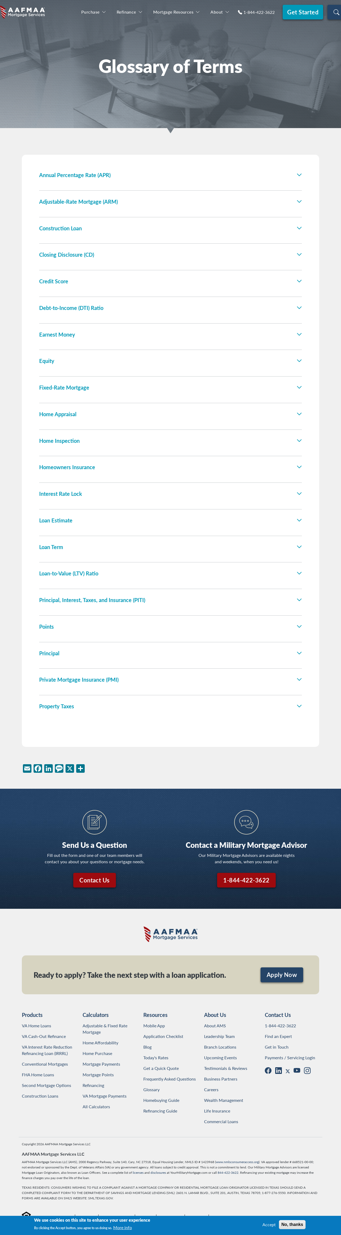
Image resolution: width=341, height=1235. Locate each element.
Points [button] (46, 626)
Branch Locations (220, 1047)
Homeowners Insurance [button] (67, 467)
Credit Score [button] (53, 281)
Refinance (126, 12)
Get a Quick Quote (161, 1068)
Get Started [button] (302, 12)
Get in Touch (277, 1047)
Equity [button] (46, 361)
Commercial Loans (221, 1121)
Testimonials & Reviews (225, 1068)
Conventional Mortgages (45, 1064)
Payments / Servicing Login (290, 1057)
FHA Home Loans (38, 1075)
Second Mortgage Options (46, 1085)
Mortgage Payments (101, 1064)
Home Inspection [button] (59, 440)
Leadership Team (219, 1036)
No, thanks (292, 1224)
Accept (269, 1224)
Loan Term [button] (51, 547)
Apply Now (282, 974)
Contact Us (94, 880)
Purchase (90, 12)
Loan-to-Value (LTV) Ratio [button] (68, 573)
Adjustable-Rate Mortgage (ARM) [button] (78, 201)
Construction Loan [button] (60, 228)
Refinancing (93, 1085)
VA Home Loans (36, 1026)
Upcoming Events (220, 1057)
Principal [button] (49, 653)
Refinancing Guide (160, 1111)
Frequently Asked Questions (169, 1079)
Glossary (151, 1089)
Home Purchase (97, 1053)
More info (122, 1227)
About (216, 12)
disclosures (158, 1172)
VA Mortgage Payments (105, 1096)
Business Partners (220, 1079)
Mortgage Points (98, 1075)
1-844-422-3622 (259, 12)
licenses (138, 1172)
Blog (147, 1047)
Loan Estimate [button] (55, 520)
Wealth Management (223, 1100)
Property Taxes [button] (56, 706)
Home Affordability (100, 1043)
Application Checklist (163, 1036)
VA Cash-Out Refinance (44, 1036)
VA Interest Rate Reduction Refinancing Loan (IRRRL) (48, 1050)
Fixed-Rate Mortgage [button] (64, 387)
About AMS (215, 1026)
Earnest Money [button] (57, 334)
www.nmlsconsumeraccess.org (237, 1162)
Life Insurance (217, 1111)
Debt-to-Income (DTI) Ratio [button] (71, 308)
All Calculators (96, 1106)
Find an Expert (278, 1036)
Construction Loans (40, 1096)
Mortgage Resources (173, 12)
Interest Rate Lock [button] (60, 493)
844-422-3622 (228, 1172)
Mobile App (154, 1026)
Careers (211, 1089)
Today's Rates (155, 1057)
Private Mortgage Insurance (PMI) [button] (79, 679)
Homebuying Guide (161, 1100)
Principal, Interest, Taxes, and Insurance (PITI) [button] (92, 600)
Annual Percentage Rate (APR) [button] (75, 175)
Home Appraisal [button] (57, 414)
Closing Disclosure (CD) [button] (66, 254)
